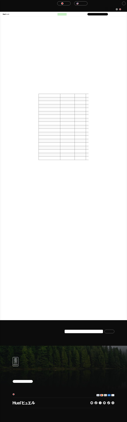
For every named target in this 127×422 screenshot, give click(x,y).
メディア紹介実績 (103, 362)
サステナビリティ (103, 371)
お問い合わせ (85, 367)
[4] (79, 76)
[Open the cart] (121, 14)
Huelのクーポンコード (87, 385)
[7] (66, 227)
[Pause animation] (117, 9)
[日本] (122, 9)
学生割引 (100, 368)
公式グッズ (68, 375)
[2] (44, 44)
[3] (55, 48)
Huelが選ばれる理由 (49, 14)
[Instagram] (112, 402)
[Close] (124, 3)
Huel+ (83, 373)
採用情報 (100, 365)
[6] (66, 223)
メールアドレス (69, 328)
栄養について (68, 371)
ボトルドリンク (69, 365)
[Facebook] (96, 402)
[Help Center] (111, 14)
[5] (86, 86)
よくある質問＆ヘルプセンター (88, 363)
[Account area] (116, 14)
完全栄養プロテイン (70, 368)
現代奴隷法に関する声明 (88, 389)
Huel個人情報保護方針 (93, 337)
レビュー (83, 382)
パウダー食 (68, 362)
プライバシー (85, 379)
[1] (80, 36)
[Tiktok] (108, 402)
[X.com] (100, 402)
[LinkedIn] (104, 402)
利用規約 (83, 376)
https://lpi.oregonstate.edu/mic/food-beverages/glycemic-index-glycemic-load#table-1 (64, 284)
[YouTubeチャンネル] (91, 402)
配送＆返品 (84, 370)
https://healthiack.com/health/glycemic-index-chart (58, 296)
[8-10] (86, 251)
